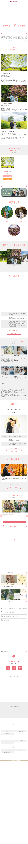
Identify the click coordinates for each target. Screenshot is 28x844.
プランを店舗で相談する (14, 448)
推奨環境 (7, 822)
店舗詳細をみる (14, 333)
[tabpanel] (14, 472)
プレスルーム (21, 811)
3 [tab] (11, 484)
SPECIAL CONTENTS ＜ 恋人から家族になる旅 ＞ (10, 670)
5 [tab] (12, 484)
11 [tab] (16, 484)
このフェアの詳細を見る (14, 526)
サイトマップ (7, 820)
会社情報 (7, 811)
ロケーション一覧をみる (14, 487)
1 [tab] (13, 533)
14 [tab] (18, 484)
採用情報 (7, 813)
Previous (1, 473)
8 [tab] (14, 484)
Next (27, 473)
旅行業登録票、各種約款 (7, 832)
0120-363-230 (14, 742)
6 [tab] (13, 484)
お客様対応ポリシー (23, 836)
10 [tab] (15, 484)
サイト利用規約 (20, 820)
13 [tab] (17, 484)
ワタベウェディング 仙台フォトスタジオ (14, 411)
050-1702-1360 (14, 32)
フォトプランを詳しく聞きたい (14, 29)
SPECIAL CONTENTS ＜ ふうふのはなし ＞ (8, 700)
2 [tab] (10, 484)
